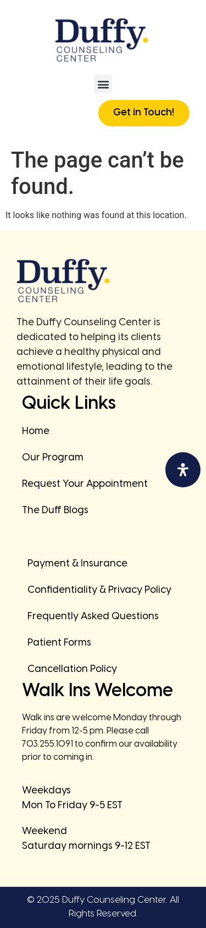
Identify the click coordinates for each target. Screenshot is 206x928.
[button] (103, 84)
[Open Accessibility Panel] (183, 469)
